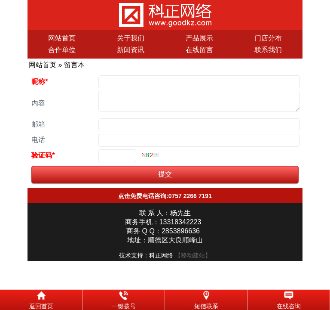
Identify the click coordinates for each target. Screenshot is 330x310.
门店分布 (268, 38)
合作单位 (62, 49)
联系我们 (268, 49)
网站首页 (62, 38)
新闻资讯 (130, 49)
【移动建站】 (193, 258)
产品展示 (199, 38)
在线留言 (199, 49)
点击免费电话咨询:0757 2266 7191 (165, 199)
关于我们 (130, 38)
